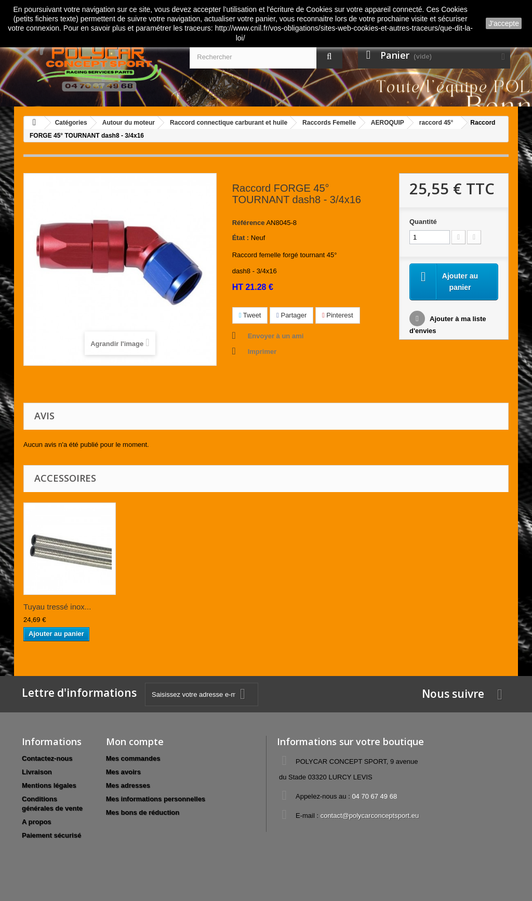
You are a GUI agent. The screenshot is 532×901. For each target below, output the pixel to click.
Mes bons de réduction (143, 812)
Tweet (250, 315)
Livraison (37, 772)
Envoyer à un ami (276, 336)
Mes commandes (133, 758)
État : (240, 238)
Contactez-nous (47, 758)
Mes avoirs (123, 772)
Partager (291, 315)
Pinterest (337, 315)
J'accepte (503, 23)
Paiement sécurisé (51, 835)
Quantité (423, 222)
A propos (36, 822)
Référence (248, 223)
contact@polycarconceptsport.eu (370, 815)
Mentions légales (49, 785)
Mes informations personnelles (155, 799)
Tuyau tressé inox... (57, 606)
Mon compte (135, 741)
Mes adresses (128, 785)
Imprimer (262, 351)
